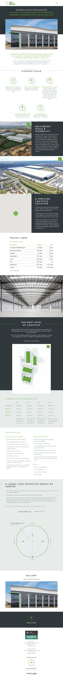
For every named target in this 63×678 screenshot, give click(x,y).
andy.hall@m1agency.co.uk (31, 643)
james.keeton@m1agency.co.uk (31, 650)
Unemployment (39, 511)
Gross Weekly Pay (24, 511)
